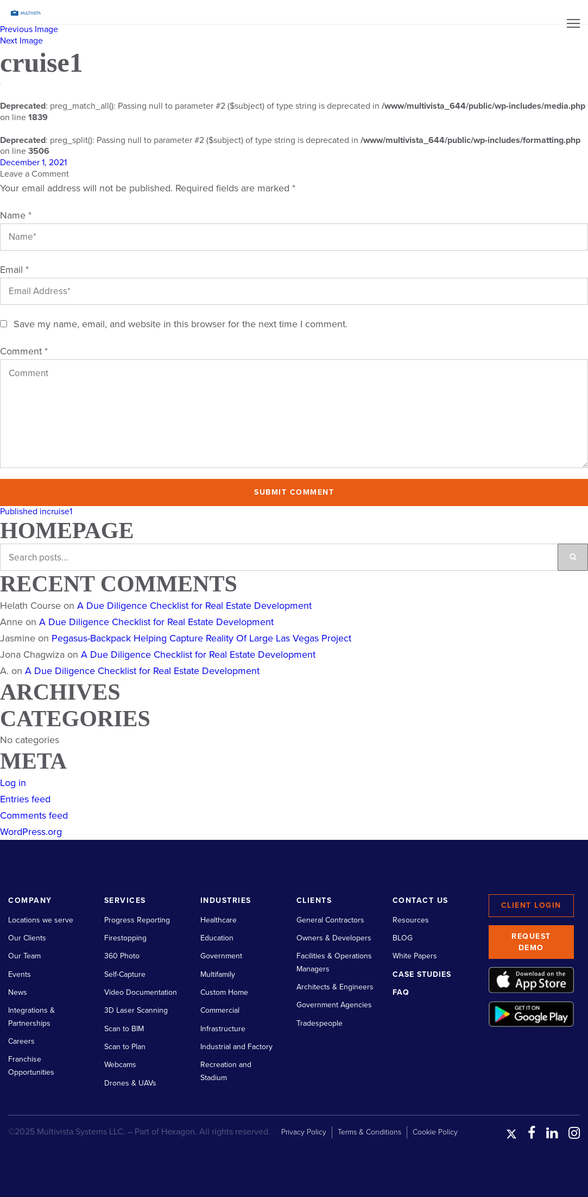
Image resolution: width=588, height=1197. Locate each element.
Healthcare (218, 920)
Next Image (21, 40)
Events (19, 974)
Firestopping (125, 938)
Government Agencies (334, 1004)
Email (14, 270)
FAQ (401, 992)
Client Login (531, 905)
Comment (24, 351)
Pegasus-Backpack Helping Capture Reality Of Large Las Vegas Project (201, 638)
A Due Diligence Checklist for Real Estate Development (194, 606)
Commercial (219, 1010)
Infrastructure (222, 1028)
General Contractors (330, 920)
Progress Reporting (137, 920)
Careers (21, 1041)
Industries (225, 900)
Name (15, 215)
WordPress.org (31, 832)
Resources (411, 920)
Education (216, 938)
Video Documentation (140, 992)
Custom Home (224, 992)
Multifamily (217, 974)
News (17, 992)
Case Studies (422, 974)
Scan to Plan (125, 1046)
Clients (314, 900)
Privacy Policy (303, 1132)
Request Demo (531, 942)
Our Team (24, 956)
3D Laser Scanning (136, 1010)
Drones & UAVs (130, 1083)
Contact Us (420, 900)
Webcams (120, 1064)
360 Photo (122, 956)
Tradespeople (319, 1023)
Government (221, 956)
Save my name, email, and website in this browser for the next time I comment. (180, 324)
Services (125, 900)
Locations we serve (40, 920)
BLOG (403, 938)
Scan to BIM (124, 1028)
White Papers (415, 956)
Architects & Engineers (335, 987)
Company (30, 900)
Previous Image (29, 29)
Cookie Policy (435, 1132)
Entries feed (25, 799)
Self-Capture (125, 974)
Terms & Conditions (369, 1132)
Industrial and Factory (236, 1046)
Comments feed (34, 815)
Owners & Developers (333, 938)
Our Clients (27, 938)
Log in (13, 783)
